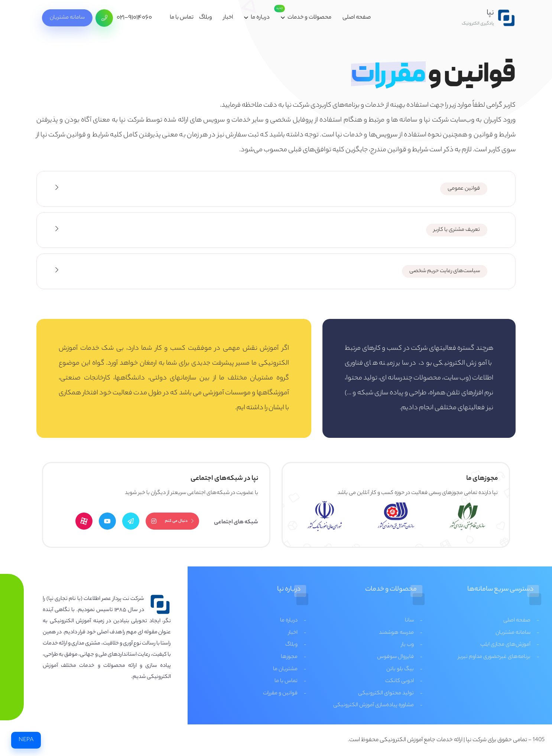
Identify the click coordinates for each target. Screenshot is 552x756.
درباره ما (260, 17)
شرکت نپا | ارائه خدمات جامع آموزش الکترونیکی (433, 740)
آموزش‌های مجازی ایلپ (505, 644)
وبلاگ (205, 17)
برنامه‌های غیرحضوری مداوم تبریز (494, 657)
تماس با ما (182, 17)
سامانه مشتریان (67, 17)
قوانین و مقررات (280, 693)
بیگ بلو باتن (400, 669)
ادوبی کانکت (399, 681)
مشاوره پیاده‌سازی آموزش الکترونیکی (373, 705)
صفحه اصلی (356, 17)
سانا (409, 620)
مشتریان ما (285, 669)
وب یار (407, 644)
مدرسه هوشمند (396, 633)
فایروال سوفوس (395, 657)
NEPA (26, 740)
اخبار (228, 17)
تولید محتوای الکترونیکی (386, 693)
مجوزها (289, 657)
